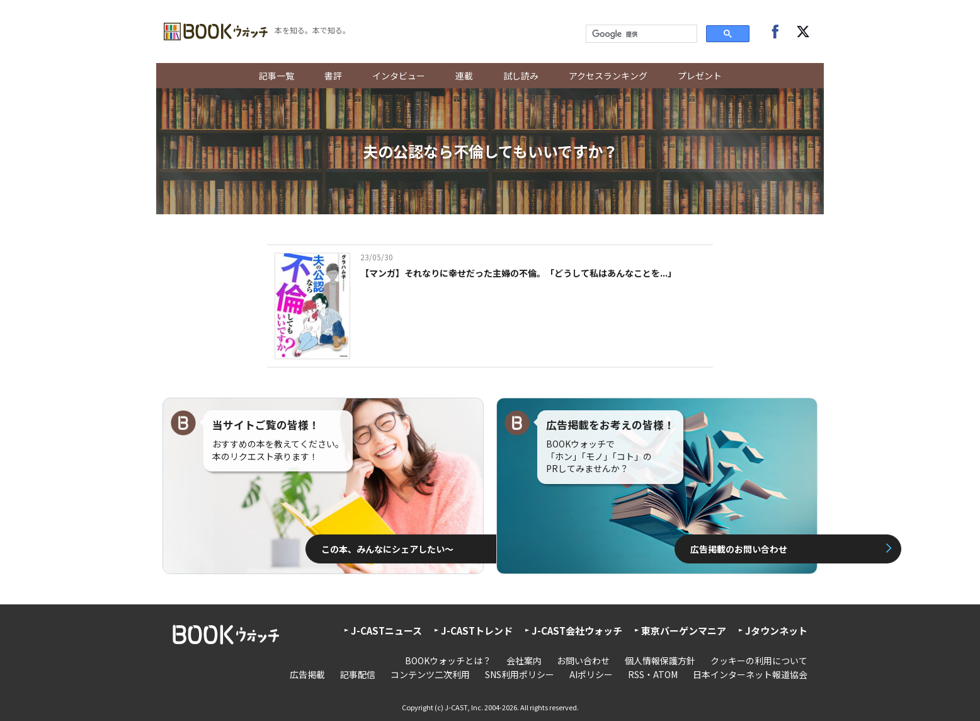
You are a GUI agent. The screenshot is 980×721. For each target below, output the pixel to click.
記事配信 (357, 674)
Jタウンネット (776, 630)
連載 (464, 75)
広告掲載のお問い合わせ (644, 549)
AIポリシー (591, 674)
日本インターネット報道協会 (750, 674)
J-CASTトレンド (477, 630)
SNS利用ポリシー (519, 674)
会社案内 (524, 660)
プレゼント (700, 75)
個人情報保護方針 (660, 660)
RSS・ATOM (653, 674)
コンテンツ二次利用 (430, 674)
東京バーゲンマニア (683, 630)
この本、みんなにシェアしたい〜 (328, 549)
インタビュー (398, 75)
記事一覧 (276, 75)
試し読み (520, 75)
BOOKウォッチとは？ (448, 660)
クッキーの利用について (758, 660)
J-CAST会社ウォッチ (577, 630)
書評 (333, 75)
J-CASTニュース (386, 630)
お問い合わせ (583, 660)
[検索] (640, 34)
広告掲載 (307, 674)
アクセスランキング (608, 75)
